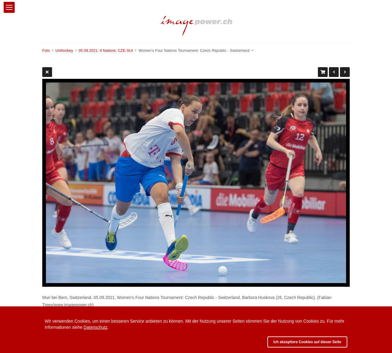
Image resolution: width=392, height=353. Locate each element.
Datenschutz (95, 327)
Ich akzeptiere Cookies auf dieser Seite (307, 342)
